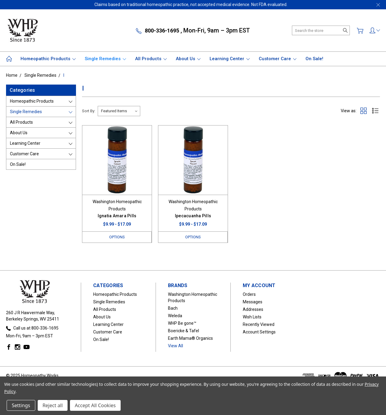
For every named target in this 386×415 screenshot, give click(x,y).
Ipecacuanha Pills (193, 215)
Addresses (253, 309)
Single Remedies (105, 58)
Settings (21, 405)
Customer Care (277, 58)
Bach (173, 308)
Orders (249, 294)
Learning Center (230, 58)
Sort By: (88, 111)
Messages (252, 301)
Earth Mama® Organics (190, 338)
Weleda (175, 315)
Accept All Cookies (95, 405)
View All (175, 345)
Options (117, 237)
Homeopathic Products (48, 58)
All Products (151, 58)
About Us (188, 58)
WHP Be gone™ (182, 323)
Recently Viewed (258, 324)
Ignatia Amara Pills (117, 215)
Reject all (53, 405)
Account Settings (259, 332)
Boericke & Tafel (183, 330)
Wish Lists (252, 316)
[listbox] (119, 111)
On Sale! (314, 58)
